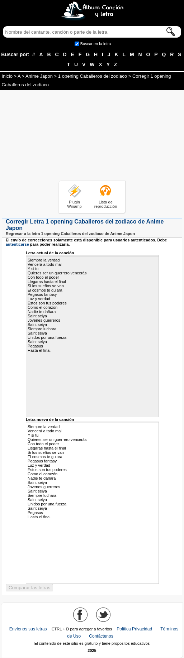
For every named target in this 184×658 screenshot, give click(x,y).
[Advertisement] (92, 136)
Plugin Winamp (74, 204)
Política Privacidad (134, 628)
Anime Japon (39, 76)
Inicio (7, 76)
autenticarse (17, 244)
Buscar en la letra (95, 44)
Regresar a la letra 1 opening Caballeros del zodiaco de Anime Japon (70, 233)
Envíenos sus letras (28, 628)
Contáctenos (101, 636)
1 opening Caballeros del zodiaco (92, 76)
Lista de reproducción (105, 204)
